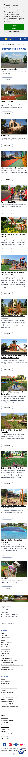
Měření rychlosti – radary (7, 669)
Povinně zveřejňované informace (9, 660)
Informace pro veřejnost (7, 704)
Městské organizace (6, 651)
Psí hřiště (4, 578)
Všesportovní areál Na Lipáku (12, 168)
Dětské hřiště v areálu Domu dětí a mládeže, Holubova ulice (14, 356)
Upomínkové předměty (6, 733)
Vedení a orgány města (6, 642)
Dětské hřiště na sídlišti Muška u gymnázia (13, 317)
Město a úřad (4, 630)
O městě (3, 679)
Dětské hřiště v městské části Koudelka (11, 431)
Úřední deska (4, 635)
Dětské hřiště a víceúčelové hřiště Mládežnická (13, 235)
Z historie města (5, 729)
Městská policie (5, 667)
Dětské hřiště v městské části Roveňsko (11, 541)
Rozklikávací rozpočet (6, 656)
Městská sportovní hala (9, 69)
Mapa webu (16, 748)
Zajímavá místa (4, 722)
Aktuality (3, 715)
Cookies (11, 750)
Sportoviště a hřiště (5, 683)
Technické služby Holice (6, 701)
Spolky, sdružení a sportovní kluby (9, 688)
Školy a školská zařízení (6, 681)
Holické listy (4, 695)
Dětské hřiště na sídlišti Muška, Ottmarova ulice (12, 273)
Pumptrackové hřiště (8, 202)
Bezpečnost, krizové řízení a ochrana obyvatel (12, 665)
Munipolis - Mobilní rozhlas (7, 692)
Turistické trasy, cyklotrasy (7, 720)
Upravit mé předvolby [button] (14, 31)
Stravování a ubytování (6, 736)
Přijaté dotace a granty (6, 658)
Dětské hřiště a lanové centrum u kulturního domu (13, 507)
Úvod (4, 44)
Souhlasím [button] (14, 25)
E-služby (3, 640)
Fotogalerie (4, 690)
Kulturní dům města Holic (7, 699)
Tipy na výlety (4, 724)
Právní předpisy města (6, 647)
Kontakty (3, 633)
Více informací (7, 79)
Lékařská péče (4, 685)
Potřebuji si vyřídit (5, 637)
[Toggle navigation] (24, 39)
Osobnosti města (5, 727)
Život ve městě (10, 44)
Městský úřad (4, 644)
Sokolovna (5, 135)
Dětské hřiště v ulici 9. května (12, 468)
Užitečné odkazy (5, 738)
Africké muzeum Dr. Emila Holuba (9, 697)
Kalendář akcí (4, 718)
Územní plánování (5, 653)
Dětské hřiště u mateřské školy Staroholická (12, 393)
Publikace (3, 731)
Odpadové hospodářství (7, 662)
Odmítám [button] (14, 28)
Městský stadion (7, 101)
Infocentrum (4, 712)
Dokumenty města (5, 649)
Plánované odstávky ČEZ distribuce (9, 706)
